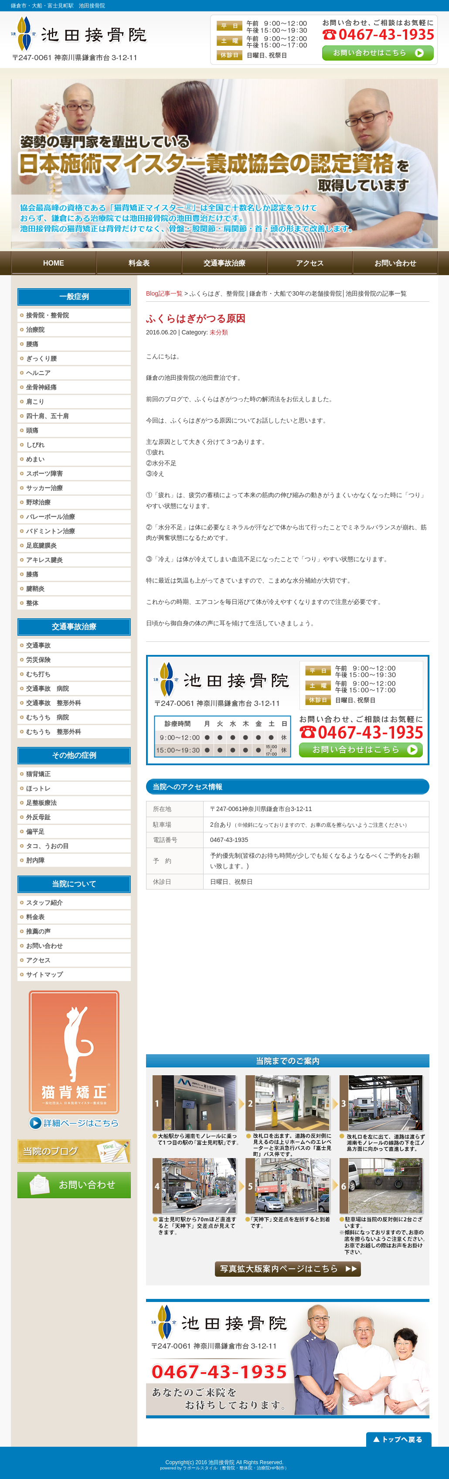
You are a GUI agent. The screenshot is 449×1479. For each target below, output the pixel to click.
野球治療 (38, 502)
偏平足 (35, 831)
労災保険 (38, 659)
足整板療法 (41, 802)
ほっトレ (38, 788)
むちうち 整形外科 (53, 731)
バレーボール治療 (50, 516)
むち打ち (38, 674)
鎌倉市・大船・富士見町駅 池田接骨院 (58, 6)
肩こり (35, 401)
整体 (32, 603)
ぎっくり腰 (41, 358)
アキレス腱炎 (44, 559)
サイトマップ (44, 974)
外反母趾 (38, 817)
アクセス (38, 960)
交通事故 (38, 645)
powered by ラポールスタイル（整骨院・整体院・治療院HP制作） (224, 1467)
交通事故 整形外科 (53, 702)
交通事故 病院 (47, 688)
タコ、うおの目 (47, 845)
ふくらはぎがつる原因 (195, 318)
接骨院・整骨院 (47, 315)
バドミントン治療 (50, 531)
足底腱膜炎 (41, 545)
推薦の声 (38, 931)
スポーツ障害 (44, 473)
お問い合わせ (44, 945)
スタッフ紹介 (44, 902)
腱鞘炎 (35, 588)
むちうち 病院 (47, 717)
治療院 (35, 329)
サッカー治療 (44, 487)
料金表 (35, 916)
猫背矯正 (38, 773)
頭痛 (32, 430)
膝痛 (32, 574)
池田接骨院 (221, 1462)
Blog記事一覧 (164, 293)
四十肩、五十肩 (47, 415)
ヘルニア (38, 372)
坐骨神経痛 (41, 387)
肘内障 (35, 860)
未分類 (219, 332)
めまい (35, 459)
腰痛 (32, 344)
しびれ (35, 444)
